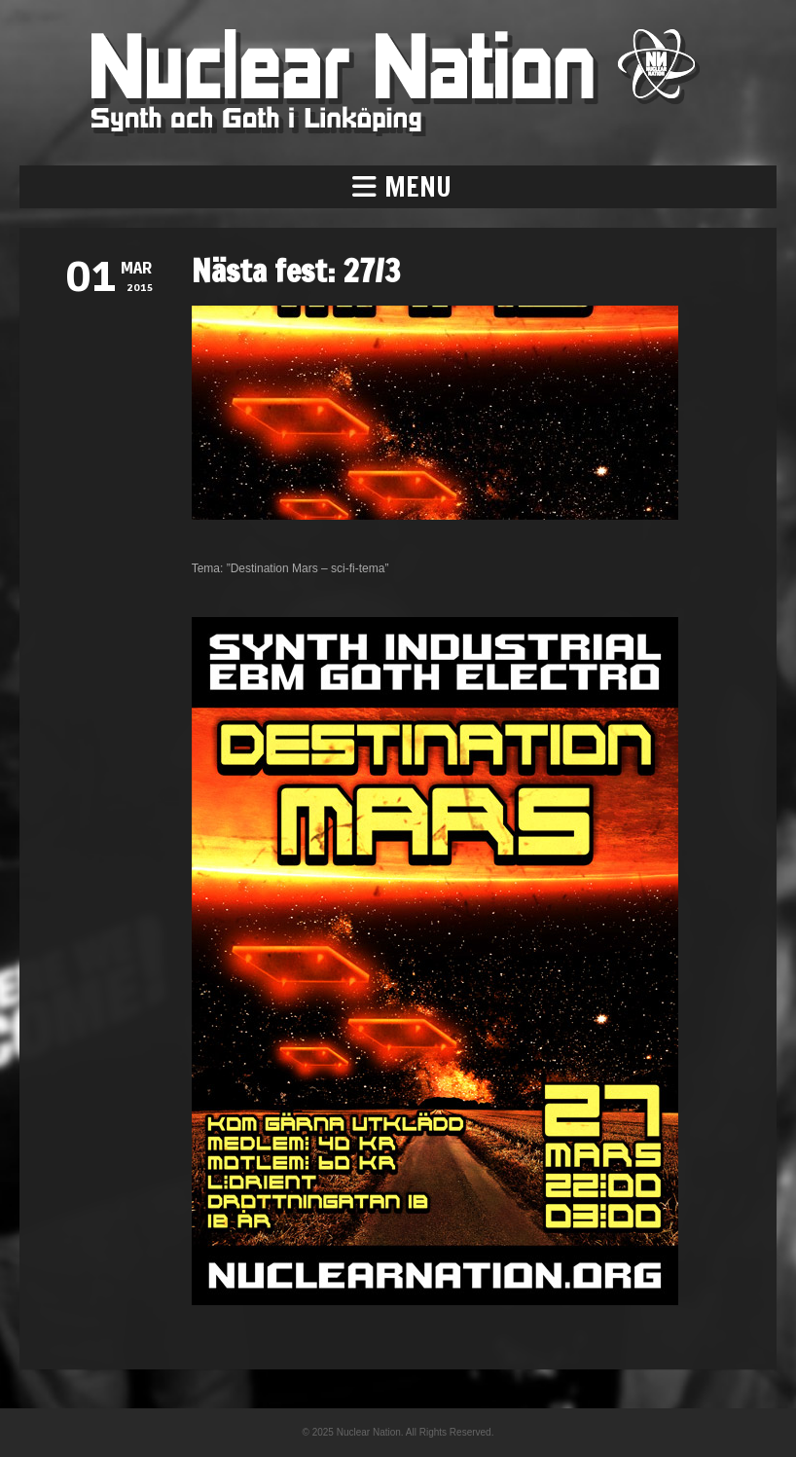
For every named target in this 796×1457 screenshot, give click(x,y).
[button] (398, 186)
